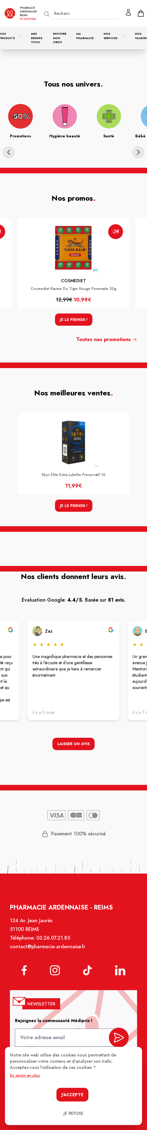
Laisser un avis (74, 744)
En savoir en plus (25, 1075)
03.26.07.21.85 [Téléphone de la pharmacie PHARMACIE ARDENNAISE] (53, 938)
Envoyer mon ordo (59, 38)
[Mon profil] (128, 12)
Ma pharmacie (85, 36)
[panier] (141, 13)
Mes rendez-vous (37, 38)
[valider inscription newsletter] (118, 1038)
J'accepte (72, 1095)
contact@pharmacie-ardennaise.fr (47, 947)
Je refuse (73, 1113)
